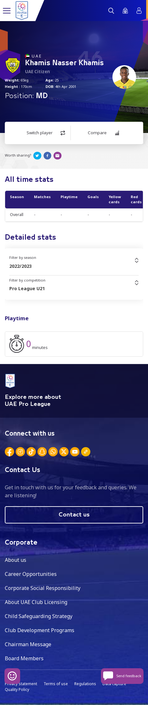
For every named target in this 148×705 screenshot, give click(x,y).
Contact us (74, 514)
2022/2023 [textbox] (20, 266)
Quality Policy (17, 689)
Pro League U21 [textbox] (27, 288)
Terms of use (56, 683)
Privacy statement (21, 683)
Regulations (85, 683)
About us (15, 559)
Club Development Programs (39, 630)
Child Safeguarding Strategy (38, 616)
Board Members (24, 658)
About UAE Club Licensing (36, 602)
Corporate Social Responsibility (42, 588)
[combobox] (74, 266)
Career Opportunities (31, 573)
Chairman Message (28, 644)
